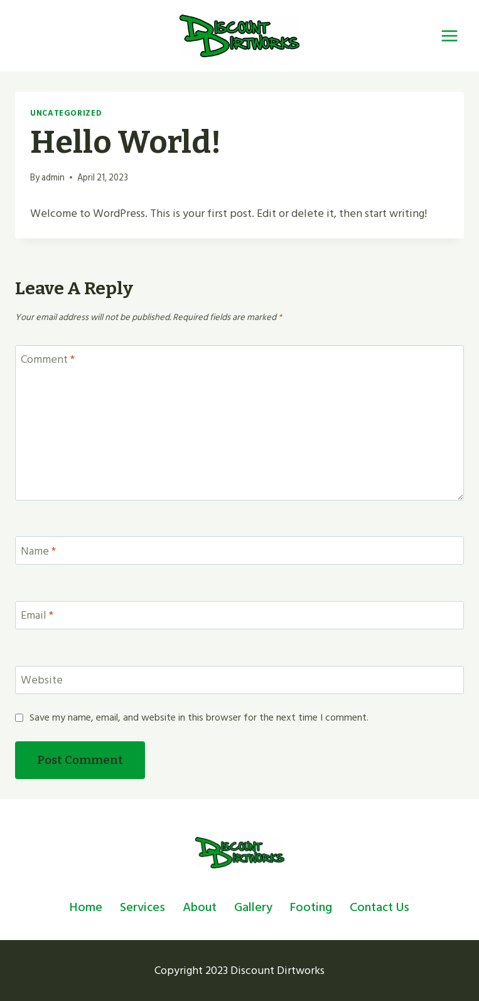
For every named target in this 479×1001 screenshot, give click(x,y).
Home (86, 907)
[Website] (239, 680)
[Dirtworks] (239, 35)
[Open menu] (449, 35)
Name (38, 552)
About (200, 907)
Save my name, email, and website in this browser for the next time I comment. (199, 717)
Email (37, 617)
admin (53, 177)
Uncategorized (66, 113)
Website (42, 681)
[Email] (239, 615)
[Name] (239, 550)
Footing (311, 907)
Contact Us (379, 907)
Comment (48, 361)
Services (142, 907)
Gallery (253, 907)
